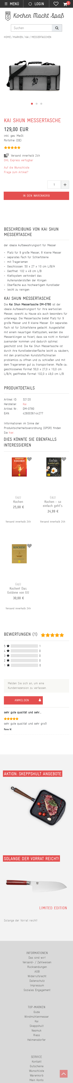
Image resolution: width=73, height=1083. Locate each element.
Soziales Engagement (37, 990)
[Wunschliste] (56, 4)
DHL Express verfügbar (18, 160)
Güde (36, 1012)
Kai (27, 37)
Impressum (37, 985)
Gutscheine (36, 1066)
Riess (36, 1035)
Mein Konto (36, 1080)
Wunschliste (36, 1071)
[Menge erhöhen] (65, 184)
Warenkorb (36, 1075)
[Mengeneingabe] (54, 184)
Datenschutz (37, 981)
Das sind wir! (37, 957)
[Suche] (57, 27)
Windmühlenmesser (36, 1016)
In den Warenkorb (36, 195)
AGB (37, 971)
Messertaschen (41, 37)
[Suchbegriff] (31, 27)
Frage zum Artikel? (16, 172)
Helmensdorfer (36, 1040)
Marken (18, 37)
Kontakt (36, 1061)
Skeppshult (37, 1026)
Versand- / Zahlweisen (37, 962)
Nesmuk (36, 1030)
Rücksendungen (37, 967)
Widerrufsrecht (37, 976)
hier (11, 432)
